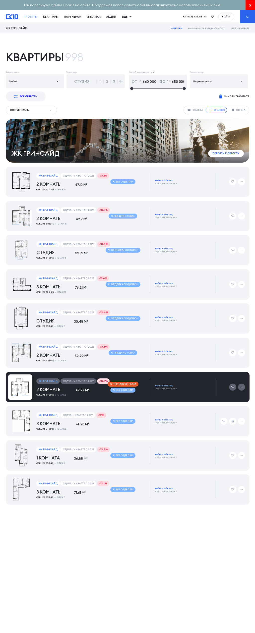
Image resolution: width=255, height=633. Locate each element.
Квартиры (177, 28)
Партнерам (72, 16)
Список (217, 110)
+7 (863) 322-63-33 (195, 16)
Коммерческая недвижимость (206, 28)
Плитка (195, 110)
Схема (238, 110)
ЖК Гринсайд (16, 28)
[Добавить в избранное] (232, 181)
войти (226, 16)
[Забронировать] (232, 421)
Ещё (126, 16)
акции (111, 16)
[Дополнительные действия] (241, 181)
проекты (30, 16)
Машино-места (240, 28)
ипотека (94, 16)
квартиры (50, 16)
